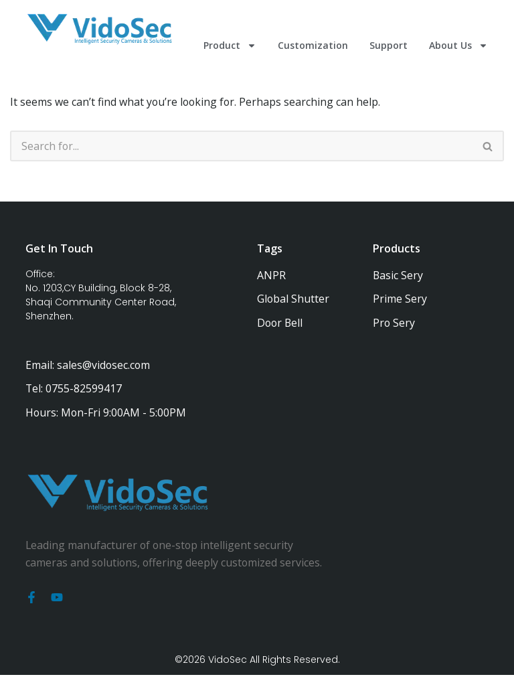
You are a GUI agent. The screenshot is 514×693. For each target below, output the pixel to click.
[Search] (241, 146)
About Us (458, 45)
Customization (313, 45)
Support (388, 45)
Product (229, 45)
